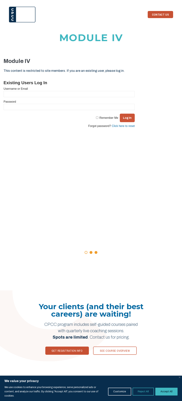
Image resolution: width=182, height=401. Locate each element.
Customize (119, 391)
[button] (86, 252)
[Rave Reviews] (91, 223)
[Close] (179, 377)
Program (58, 14)
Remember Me (108, 117)
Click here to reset (123, 125)
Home (43, 14)
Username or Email (16, 88)
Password (10, 101)
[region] (91, 388)
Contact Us (160, 14)
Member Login (162, 2)
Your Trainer (93, 14)
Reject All (143, 391)
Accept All (166, 391)
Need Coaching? (130, 14)
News (111, 14)
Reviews (74, 14)
